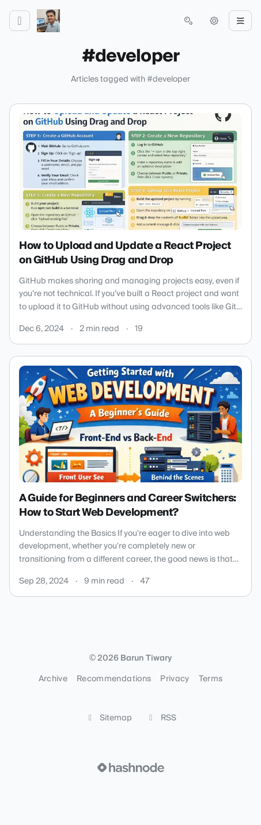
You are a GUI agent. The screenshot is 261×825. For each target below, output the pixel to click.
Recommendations (114, 679)
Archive (53, 679)
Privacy (174, 679)
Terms (211, 679)
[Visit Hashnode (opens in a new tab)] (130, 767)
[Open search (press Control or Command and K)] (188, 20)
